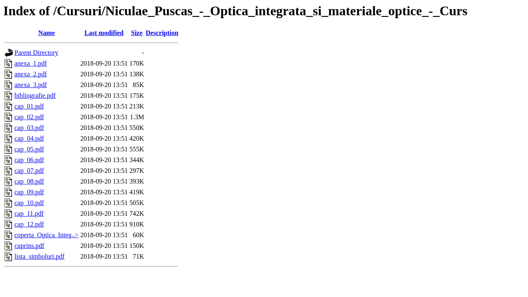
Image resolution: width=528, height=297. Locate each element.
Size (137, 32)
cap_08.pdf (29, 181)
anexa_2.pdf (30, 74)
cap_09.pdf (29, 192)
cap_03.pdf (29, 127)
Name (46, 32)
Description (162, 32)
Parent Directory (36, 52)
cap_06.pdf (29, 159)
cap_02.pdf (29, 116)
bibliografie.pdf (35, 95)
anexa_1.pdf (30, 63)
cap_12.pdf (29, 224)
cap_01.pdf (29, 106)
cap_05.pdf (29, 149)
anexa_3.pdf (30, 84)
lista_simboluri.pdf (39, 256)
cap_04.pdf (29, 138)
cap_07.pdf (29, 170)
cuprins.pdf (29, 245)
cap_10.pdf (29, 202)
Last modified (104, 32)
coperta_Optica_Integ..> (46, 234)
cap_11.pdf (29, 213)
